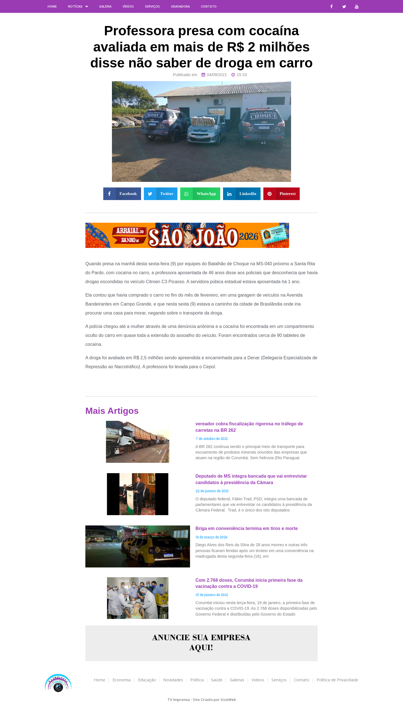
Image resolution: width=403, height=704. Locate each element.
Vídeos (128, 6)
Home (52, 6)
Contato (209, 6)
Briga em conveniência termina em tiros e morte (247, 528)
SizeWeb (228, 699)
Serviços (152, 6)
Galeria (105, 6)
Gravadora (180, 6)
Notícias (78, 6)
